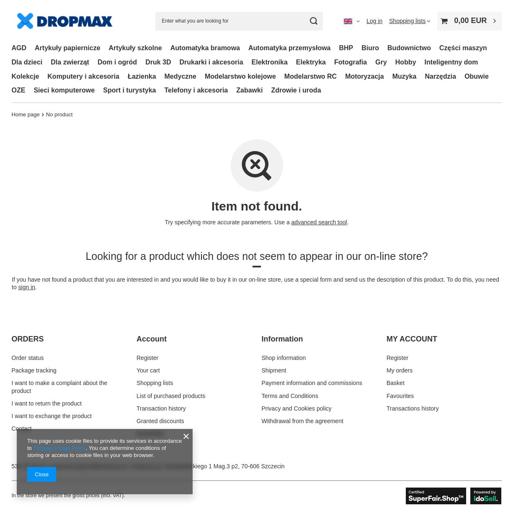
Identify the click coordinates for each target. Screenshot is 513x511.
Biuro (370, 47)
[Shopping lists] (410, 21)
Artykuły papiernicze (68, 47)
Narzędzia (440, 76)
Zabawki (249, 90)
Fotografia (350, 62)
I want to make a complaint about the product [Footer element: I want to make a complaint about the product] (60, 387)
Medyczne (180, 76)
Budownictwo (409, 47)
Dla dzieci (27, 62)
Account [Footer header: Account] (152, 339)
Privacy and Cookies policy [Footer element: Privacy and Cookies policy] (297, 408)
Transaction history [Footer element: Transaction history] (161, 408)
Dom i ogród (117, 62)
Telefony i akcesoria (196, 90)
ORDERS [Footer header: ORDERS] (28, 339)
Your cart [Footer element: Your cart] (148, 370)
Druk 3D (158, 62)
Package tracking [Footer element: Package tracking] (34, 370)
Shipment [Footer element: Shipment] (274, 370)
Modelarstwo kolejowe (240, 76)
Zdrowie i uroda (296, 90)
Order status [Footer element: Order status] (28, 357)
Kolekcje (25, 76)
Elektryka (311, 62)
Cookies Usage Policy (59, 448)
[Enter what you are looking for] (239, 21)
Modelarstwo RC (310, 76)
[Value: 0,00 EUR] (469, 21)
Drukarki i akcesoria (211, 62)
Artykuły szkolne (135, 47)
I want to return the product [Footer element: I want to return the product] (47, 403)
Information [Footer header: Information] (282, 339)
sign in (26, 287)
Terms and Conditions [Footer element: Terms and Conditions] (290, 396)
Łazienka (142, 76)
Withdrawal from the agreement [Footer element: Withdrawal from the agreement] (302, 421)
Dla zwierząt (70, 62)
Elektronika (270, 62)
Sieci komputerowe (64, 90)
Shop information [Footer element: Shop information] (284, 357)
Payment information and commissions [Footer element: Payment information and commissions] (312, 383)
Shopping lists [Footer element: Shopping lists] (155, 383)
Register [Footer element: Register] (147, 357)
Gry (381, 62)
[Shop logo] (65, 21)
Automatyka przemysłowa (289, 47)
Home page (26, 114)
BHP (346, 47)
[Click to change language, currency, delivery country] (352, 21)
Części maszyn (463, 47)
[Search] (313, 21)
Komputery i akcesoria (83, 76)
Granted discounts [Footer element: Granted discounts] (160, 421)
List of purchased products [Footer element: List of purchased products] (171, 396)
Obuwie (476, 76)
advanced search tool (319, 222)
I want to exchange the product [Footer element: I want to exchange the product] (52, 416)
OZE (19, 90)
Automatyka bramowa (205, 47)
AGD (19, 47)
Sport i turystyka (129, 90)
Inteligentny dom (451, 62)
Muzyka (404, 76)
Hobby (405, 62)
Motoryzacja (364, 76)
